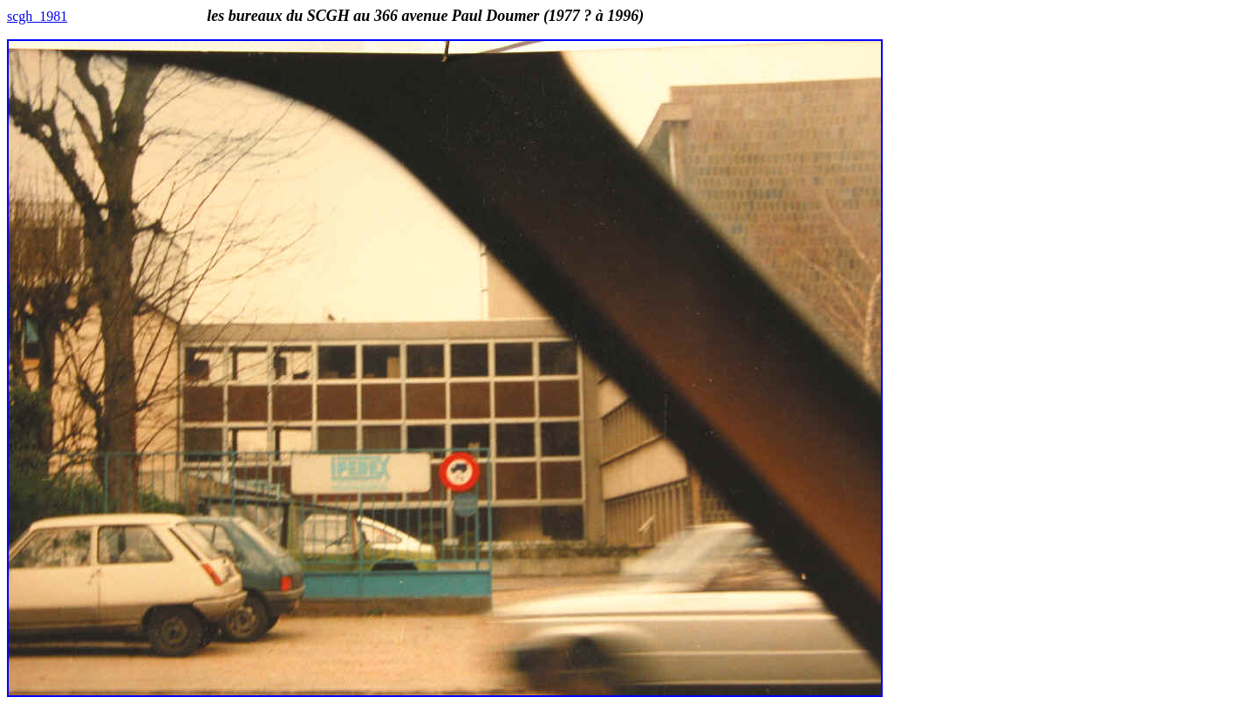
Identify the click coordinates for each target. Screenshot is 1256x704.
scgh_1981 (37, 16)
